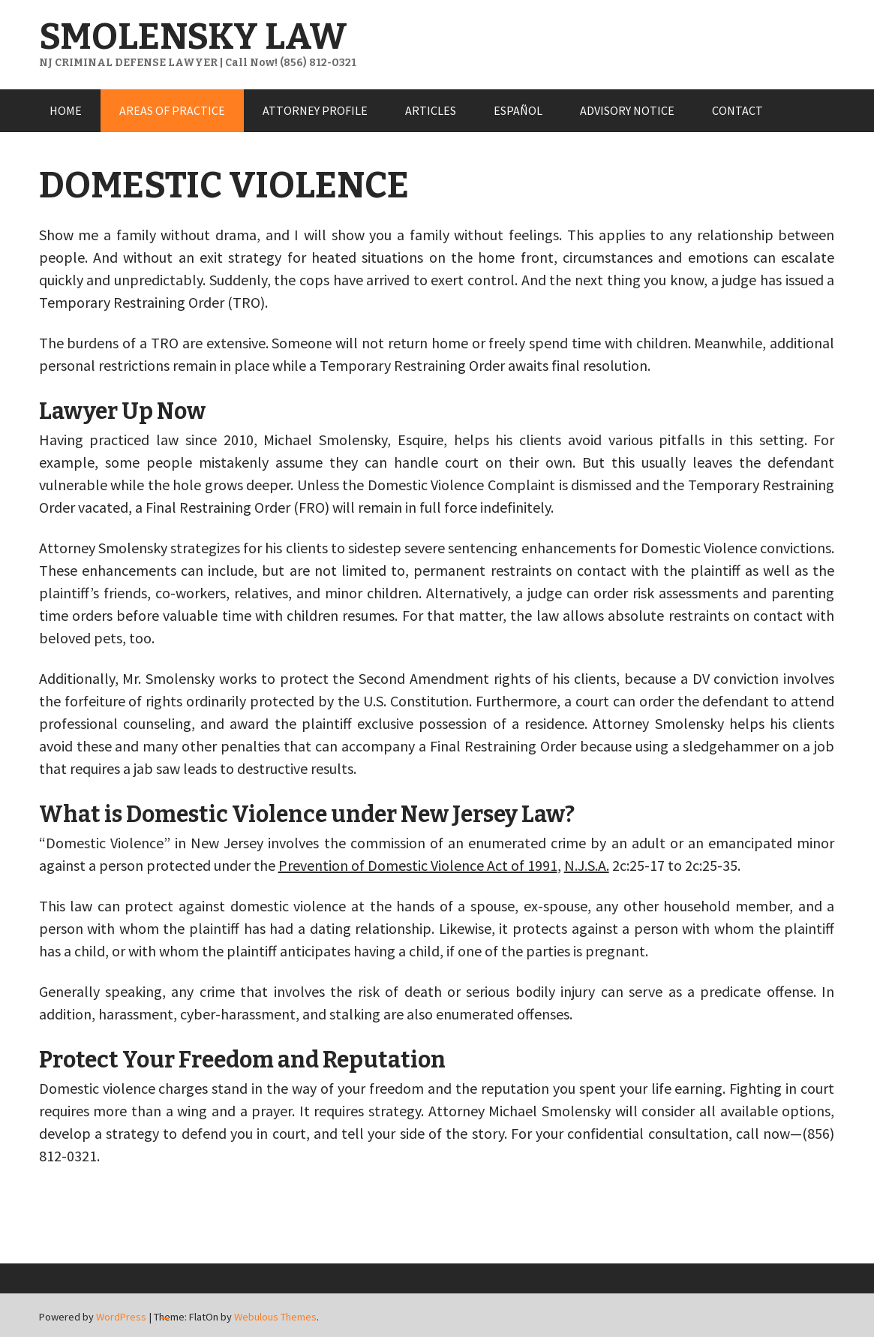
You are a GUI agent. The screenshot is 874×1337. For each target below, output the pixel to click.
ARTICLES (430, 110)
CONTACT (737, 110)
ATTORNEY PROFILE (315, 110)
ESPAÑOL (518, 110)
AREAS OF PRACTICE (172, 110)
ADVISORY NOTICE (627, 110)
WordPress (121, 1316)
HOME (66, 110)
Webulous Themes (275, 1316)
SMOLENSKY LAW (193, 37)
